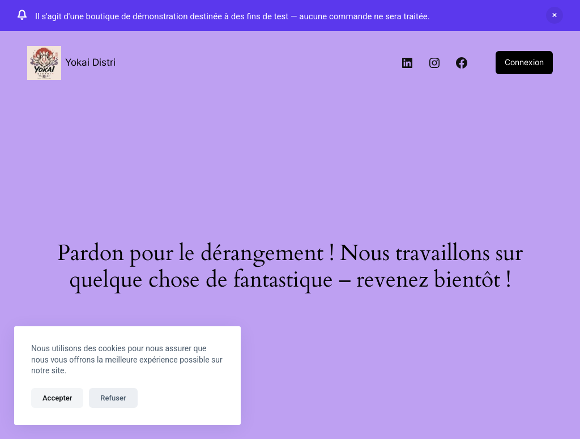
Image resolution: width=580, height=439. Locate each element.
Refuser (113, 398)
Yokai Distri (90, 62)
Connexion (524, 62)
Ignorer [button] (554, 15)
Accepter (57, 398)
